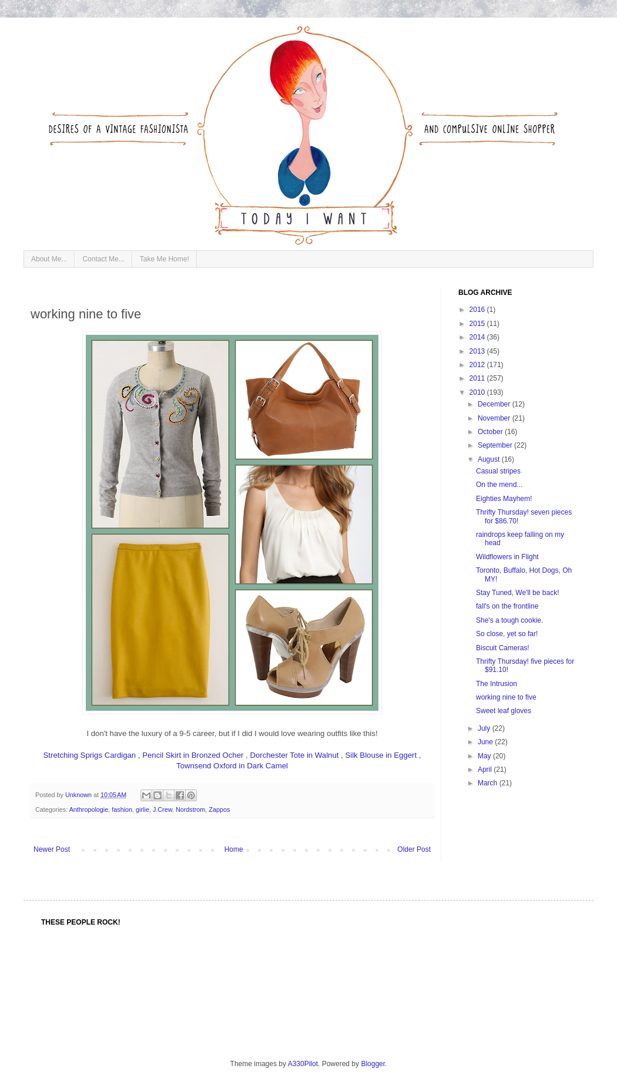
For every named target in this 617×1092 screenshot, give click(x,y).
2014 (478, 337)
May (485, 756)
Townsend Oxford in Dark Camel (232, 765)
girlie (142, 809)
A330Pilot (303, 1064)
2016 (478, 309)
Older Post (414, 849)
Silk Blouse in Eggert (381, 755)
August (490, 459)
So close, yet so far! (507, 634)
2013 (478, 351)
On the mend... (499, 485)
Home (233, 849)
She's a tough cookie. (509, 620)
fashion (122, 809)
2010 (478, 392)
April (486, 769)
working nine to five (506, 697)
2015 (478, 324)
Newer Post (51, 849)
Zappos (219, 809)
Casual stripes (498, 471)
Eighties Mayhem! (504, 499)
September (496, 445)
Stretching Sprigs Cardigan (89, 755)
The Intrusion (496, 684)
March (488, 783)
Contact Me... (103, 259)
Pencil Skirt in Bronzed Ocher (192, 755)
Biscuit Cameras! (502, 648)
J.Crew (162, 809)
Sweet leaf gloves (503, 711)
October (491, 432)
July (485, 728)
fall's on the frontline (507, 606)
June (486, 742)
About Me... (49, 259)
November (495, 418)
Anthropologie (89, 809)
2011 (478, 378)
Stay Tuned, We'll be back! (517, 593)
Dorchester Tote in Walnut (294, 755)
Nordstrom (190, 809)
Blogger (373, 1064)
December (495, 404)
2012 (478, 365)
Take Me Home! (164, 259)
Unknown (79, 794)
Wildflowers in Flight (507, 557)
